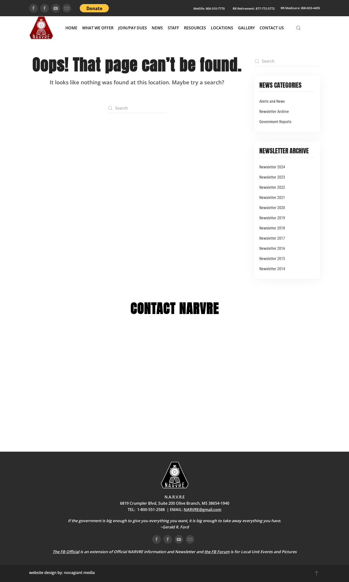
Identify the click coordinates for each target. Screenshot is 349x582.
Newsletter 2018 (272, 228)
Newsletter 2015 (272, 258)
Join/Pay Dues (132, 28)
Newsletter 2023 (272, 177)
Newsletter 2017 (272, 238)
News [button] (157, 28)
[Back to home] (41, 27)
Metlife (198, 8)
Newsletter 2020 (272, 207)
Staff (173, 28)
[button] (298, 27)
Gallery (246, 28)
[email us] (67, 8)
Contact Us (272, 28)
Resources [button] (195, 28)
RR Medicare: (290, 8)
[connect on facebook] (33, 8)
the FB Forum (217, 551)
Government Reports (275, 121)
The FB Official (66, 551)
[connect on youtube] (55, 8)
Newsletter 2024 (272, 167)
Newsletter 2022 (272, 187)
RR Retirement (243, 8)
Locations (222, 28)
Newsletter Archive (274, 111)
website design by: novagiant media (62, 572)
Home (71, 28)
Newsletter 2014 (272, 269)
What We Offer (97, 28)
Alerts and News (272, 101)
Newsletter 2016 (272, 248)
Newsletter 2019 (272, 218)
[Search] (137, 108)
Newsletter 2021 (272, 197)
